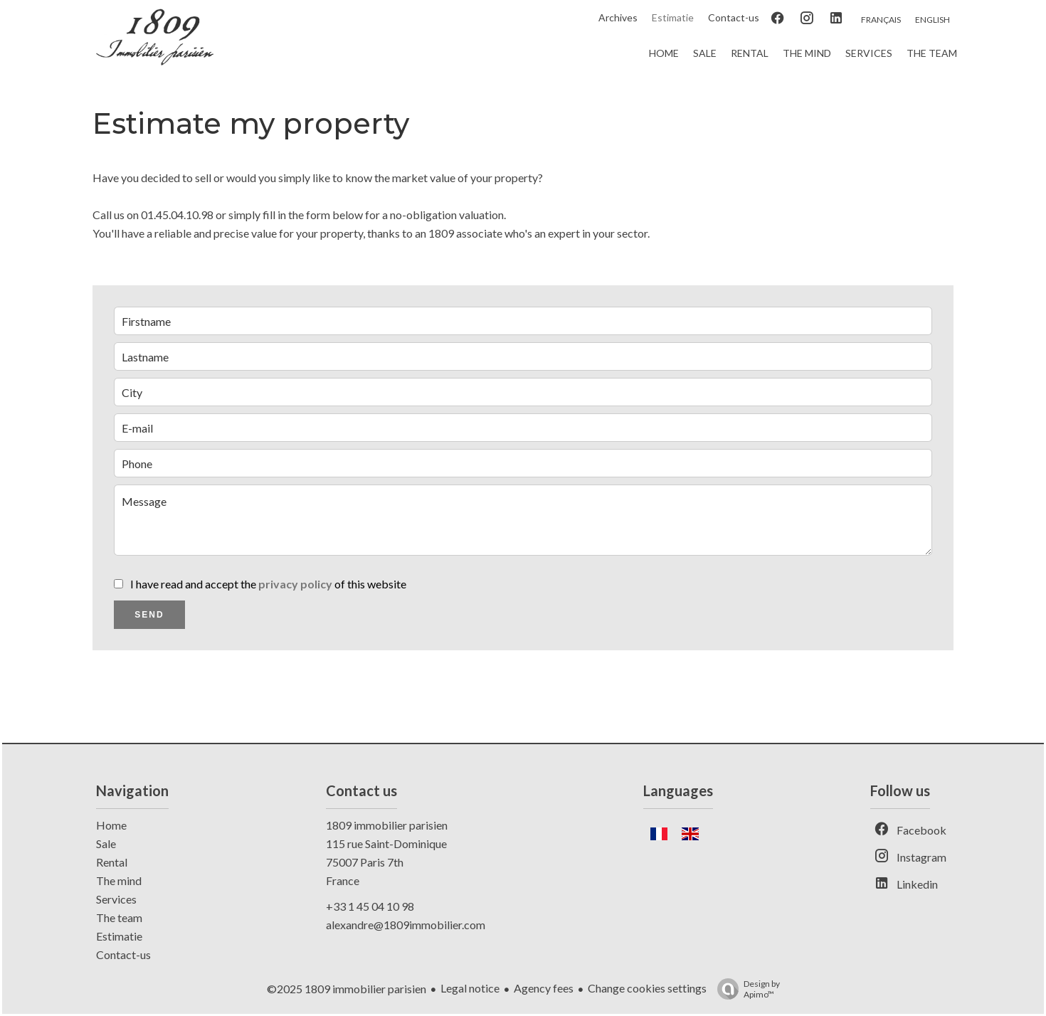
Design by (745, 989)
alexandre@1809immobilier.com (405, 924)
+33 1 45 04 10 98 (370, 906)
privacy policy (295, 584)
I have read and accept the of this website (268, 584)
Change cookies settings (647, 988)
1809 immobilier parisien (387, 825)
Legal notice (470, 988)
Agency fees (544, 988)
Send (149, 615)
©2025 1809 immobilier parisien (346, 988)
